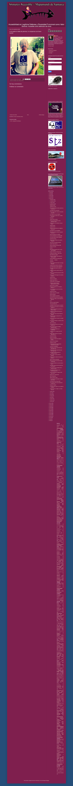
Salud (62, 708)
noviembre (52, 201)
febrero (51, 400)
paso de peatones (60, 656)
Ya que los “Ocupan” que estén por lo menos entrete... (56, 257)
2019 (50, 406)
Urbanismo (59, 764)
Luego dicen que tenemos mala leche (56, 265)
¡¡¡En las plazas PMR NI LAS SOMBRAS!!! (54, 329)
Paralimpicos (59, 653)
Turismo (58, 761)
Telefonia (58, 751)
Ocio (62, 647)
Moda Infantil (61, 636)
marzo (51, 398)
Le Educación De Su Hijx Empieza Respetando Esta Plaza (55, 344)
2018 (50, 407)
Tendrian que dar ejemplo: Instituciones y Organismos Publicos (60, 754)
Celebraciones (59, 476)
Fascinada (51, 217)
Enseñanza (61, 537)
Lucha (58, 626)
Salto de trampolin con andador (55, 234)
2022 (50, 198)
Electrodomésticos (59, 529)
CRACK (51, 248)
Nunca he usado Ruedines (54, 302)
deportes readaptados (59, 506)
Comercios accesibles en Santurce (60, 486)
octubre (51, 202)
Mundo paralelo (60, 638)
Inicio (28, 114)
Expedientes (59, 554)
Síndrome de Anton (53, 291)
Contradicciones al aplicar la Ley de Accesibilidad (60, 493)
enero (51, 401)
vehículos (58, 766)
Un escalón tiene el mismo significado (56, 266)
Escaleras (60, 540)
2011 (50, 417)
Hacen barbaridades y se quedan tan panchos (60, 567)
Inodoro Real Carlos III (53, 243)
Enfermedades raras (60, 535)
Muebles (62, 637)
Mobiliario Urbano (59, 635)
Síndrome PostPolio (59, 730)
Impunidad (59, 588)
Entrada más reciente (13, 114)
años (60, 443)
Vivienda (62, 769)
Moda (57, 636)
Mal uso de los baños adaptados (60, 627)
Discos (58, 515)
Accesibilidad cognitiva (60, 430)
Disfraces (58, 517)
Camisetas (14, 80)
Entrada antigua (41, 114)
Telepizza (62, 751)
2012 (50, 416)
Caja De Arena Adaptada (54, 341)
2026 (50, 192)
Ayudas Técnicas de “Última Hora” (55, 251)
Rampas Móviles (60, 691)
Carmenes (51, 261)
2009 (50, 420)
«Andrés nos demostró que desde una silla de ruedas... (56, 309)
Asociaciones (59, 450)
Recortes (58, 698)
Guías (57, 565)
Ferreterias (58, 557)
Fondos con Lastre (53, 246)
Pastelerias (58, 657)
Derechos (59, 509)
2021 (50, 403)
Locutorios (58, 622)
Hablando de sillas (53, 206)
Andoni (56, 35)
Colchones (62, 481)
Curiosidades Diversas (59, 499)
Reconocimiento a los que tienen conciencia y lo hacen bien (60, 696)
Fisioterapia (58, 558)
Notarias (58, 644)
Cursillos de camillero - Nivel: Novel (56, 253)
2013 (50, 414)
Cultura (58, 497)
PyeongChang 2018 (60, 687)
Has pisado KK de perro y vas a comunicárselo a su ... (55, 370)
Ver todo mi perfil (51, 46)
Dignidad (58, 514)
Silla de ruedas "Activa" (54, 377)
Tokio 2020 (61, 758)
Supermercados (59, 745)
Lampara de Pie (52, 226)
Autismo (58, 451)
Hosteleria (58, 578)
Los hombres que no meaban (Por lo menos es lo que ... (56, 368)
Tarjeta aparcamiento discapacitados (59, 747)
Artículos (61, 445)
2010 (50, 419)
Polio (62, 672)
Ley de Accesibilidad (60, 613)
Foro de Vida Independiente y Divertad (60, 560)
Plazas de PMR (21, 80)
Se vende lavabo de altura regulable (56, 237)
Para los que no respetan (54, 285)
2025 (50, 194)
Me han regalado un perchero (55, 295)
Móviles (59, 637)
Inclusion (59, 592)
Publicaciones (59, 686)
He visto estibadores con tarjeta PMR (56, 235)
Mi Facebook (51, 51)
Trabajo (60, 759)
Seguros (58, 715)
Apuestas (58, 444)
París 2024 (61, 654)
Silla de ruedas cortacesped (54, 359)
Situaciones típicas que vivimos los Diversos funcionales (60, 734)
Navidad (61, 639)
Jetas (62, 601)
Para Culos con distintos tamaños (55, 242)
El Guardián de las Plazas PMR (55, 381)
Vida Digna (60, 768)
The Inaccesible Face (53, 303)
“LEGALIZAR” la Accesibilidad (55, 281)
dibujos (58, 512)
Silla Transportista (53, 376)
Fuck (51, 300)
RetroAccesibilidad (60, 705)
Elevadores (58, 530)
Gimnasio (59, 563)
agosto (51, 391)
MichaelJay (37, 780)
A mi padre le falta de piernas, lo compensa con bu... (55, 353)
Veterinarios (61, 767)
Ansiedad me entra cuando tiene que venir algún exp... (56, 348)
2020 (50, 404)
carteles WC (61, 473)
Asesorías (58, 447)
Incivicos (58, 590)
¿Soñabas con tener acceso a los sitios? (56, 305)
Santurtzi (58, 713)
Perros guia (60, 660)
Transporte (59, 760)
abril (51, 397)
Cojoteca (58, 481)
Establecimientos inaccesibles (60, 545)
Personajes (58, 662)
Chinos (60, 479)
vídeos (58, 769)
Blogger (47, 780)
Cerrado (62, 478)
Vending (58, 767)
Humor (18, 80)
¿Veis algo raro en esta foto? (54, 210)
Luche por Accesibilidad (54, 346)
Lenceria (58, 611)
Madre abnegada (53, 294)
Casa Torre (60, 474)
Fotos (58, 562)
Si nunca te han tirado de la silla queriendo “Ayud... (55, 221)
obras (58, 646)
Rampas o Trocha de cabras (60, 693)
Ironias (61, 600)
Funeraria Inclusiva (53, 238)
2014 (50, 413)
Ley (61, 611)
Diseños (58, 516)
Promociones (58, 684)
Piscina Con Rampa (53, 337)
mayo (51, 395)
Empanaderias (59, 531)
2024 (50, 195)
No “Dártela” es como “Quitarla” (55, 214)
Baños (62, 457)
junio (51, 394)
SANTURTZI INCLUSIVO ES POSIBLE (56, 297)
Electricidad (58, 528)
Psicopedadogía (59, 685)
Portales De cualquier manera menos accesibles (60, 680)
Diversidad (59, 518)
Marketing (58, 629)
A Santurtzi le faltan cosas (60, 426)
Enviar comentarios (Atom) (18, 116)
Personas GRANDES (59, 664)
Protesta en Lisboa (53, 342)
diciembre (52, 199)
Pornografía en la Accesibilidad (55, 230)
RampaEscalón (59, 690)
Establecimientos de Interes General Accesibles (60, 542)
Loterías (61, 625)
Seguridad (58, 714)
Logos (59, 623)
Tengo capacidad (60, 757)
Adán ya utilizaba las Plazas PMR (55, 245)
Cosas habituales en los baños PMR (56, 258)
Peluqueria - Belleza (60, 658)
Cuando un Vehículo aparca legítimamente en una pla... (55, 283)
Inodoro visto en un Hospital (54, 292)
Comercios (58, 484)
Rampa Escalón (52, 205)
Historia (58, 575)
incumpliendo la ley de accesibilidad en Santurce (60, 596)
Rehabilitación (58, 704)
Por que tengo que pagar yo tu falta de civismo (60, 677)
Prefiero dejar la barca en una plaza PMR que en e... (56, 334)
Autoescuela (58, 452)
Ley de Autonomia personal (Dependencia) (60, 615)
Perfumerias (60, 659)
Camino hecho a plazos (54, 219)
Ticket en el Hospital (53, 278)
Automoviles (58, 453)
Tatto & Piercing (59, 749)
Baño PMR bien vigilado (54, 254)
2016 (50, 410)
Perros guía (60, 661)
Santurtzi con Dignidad (53, 50)
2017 (50, 409)
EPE (62, 539)
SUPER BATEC (52, 277)
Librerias (60, 617)
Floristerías (58, 559)
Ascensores (59, 446)
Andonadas (59, 442)
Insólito (58, 600)
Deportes (58, 504)
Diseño (61, 515)
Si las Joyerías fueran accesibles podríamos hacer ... (55, 327)
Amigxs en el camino (59, 441)
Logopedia (62, 622)
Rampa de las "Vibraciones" (54, 374)
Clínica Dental (59, 480)
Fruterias (62, 562)
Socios (61, 738)
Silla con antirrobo (53, 322)
